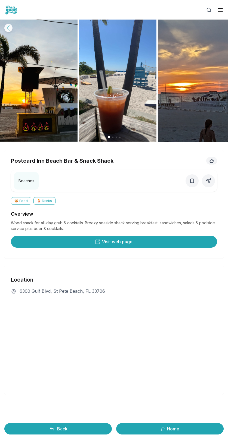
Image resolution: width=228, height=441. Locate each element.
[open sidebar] (220, 10)
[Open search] (209, 10)
